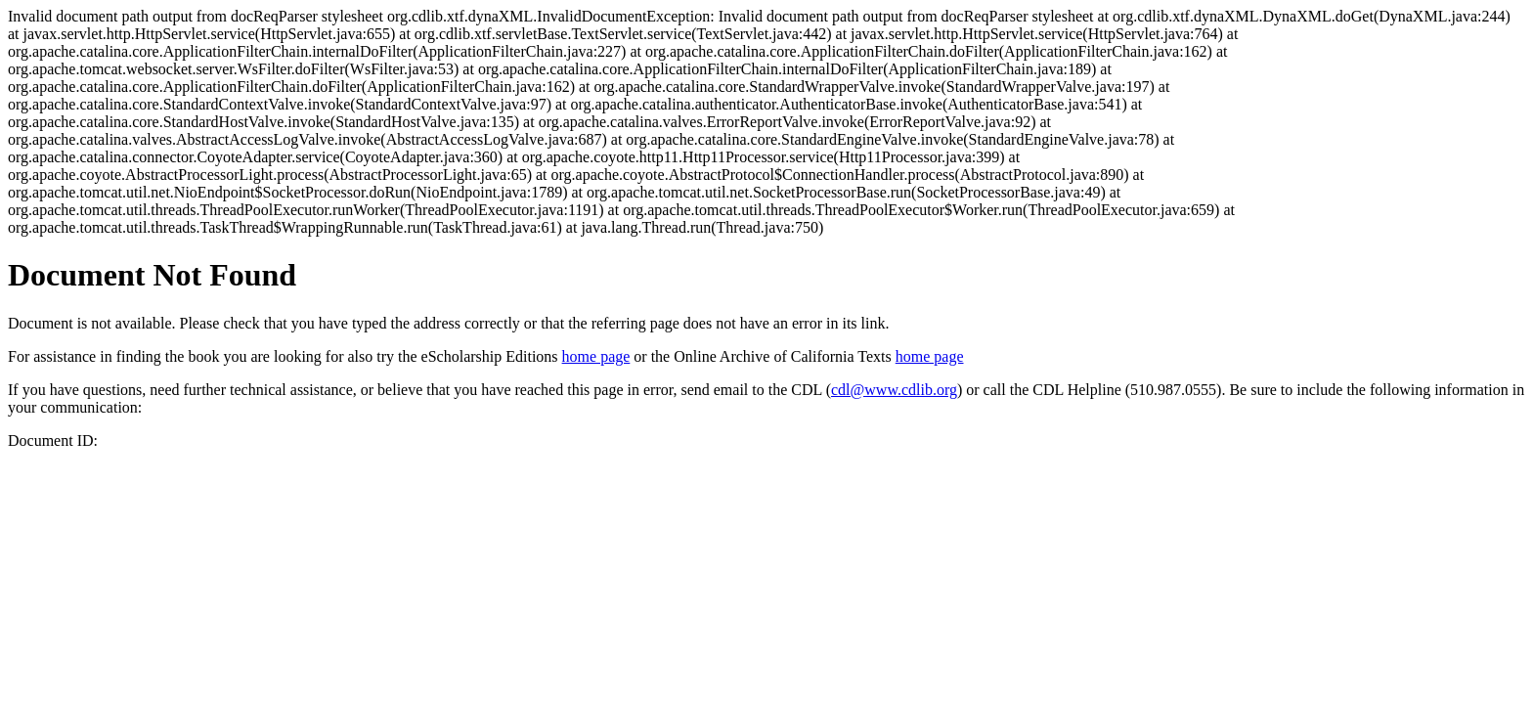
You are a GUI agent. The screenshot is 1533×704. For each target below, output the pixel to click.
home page (596, 356)
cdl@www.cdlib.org (894, 389)
